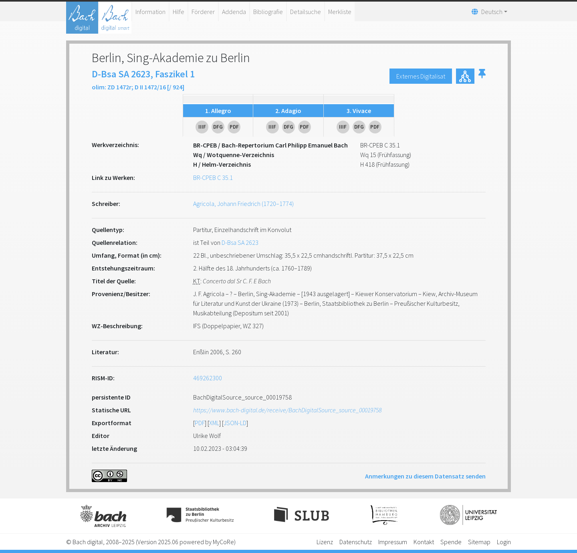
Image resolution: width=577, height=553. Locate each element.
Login (504, 542)
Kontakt (424, 542)
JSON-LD (235, 423)
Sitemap (479, 542)
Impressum (392, 542)
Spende (451, 542)
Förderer (203, 12)
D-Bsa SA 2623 (240, 242)
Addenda (234, 12)
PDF (200, 423)
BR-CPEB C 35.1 (213, 178)
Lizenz (325, 542)
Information (150, 12)
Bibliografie (268, 12)
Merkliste (339, 12)
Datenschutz (355, 542)
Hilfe (178, 12)
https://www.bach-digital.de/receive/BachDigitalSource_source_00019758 (287, 410)
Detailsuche (305, 12)
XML (214, 423)
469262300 (207, 378)
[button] (482, 76)
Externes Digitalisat (420, 76)
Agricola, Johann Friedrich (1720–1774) (243, 204)
